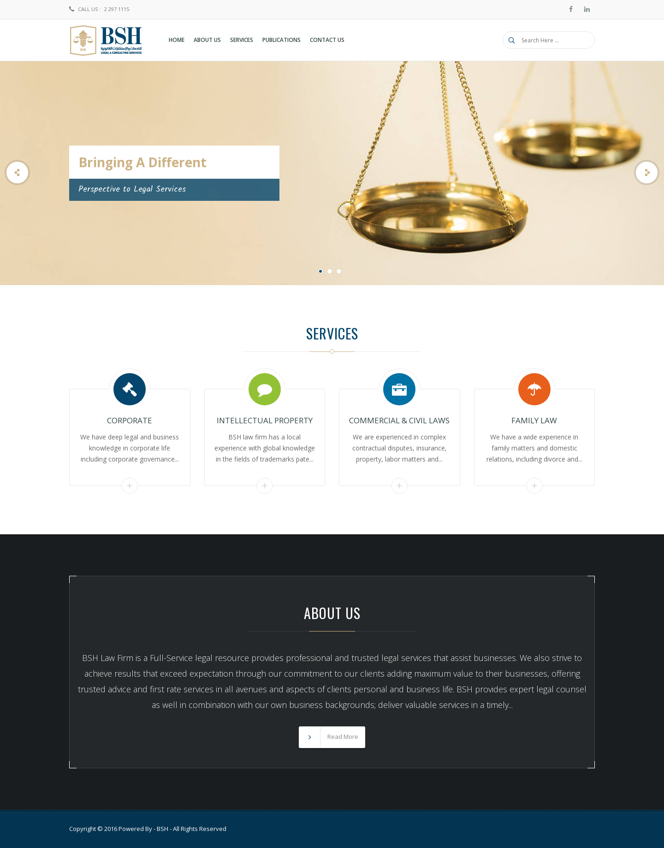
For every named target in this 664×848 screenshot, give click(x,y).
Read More (264, 485)
